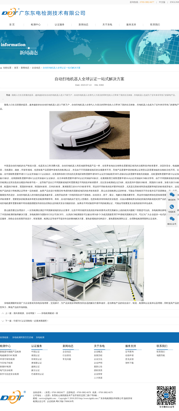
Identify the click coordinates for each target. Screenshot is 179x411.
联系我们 (155, 24)
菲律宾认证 (36, 359)
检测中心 (36, 24)
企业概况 (98, 352)
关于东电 (107, 24)
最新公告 (98, 367)
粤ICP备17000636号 (65, 401)
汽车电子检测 (6, 363)
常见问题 (67, 359)
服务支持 (131, 24)
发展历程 (98, 355)
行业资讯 (67, 355)
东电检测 (40, 337)
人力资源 (98, 378)
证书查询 (129, 352)
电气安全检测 (6, 370)
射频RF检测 (5, 367)
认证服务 (59, 24)
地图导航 (161, 355)
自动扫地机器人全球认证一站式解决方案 (61, 68)
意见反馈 (129, 359)
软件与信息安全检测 (9, 374)
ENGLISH (174, 2)
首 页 (12, 24)
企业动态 (36, 68)
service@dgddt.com (47, 398)
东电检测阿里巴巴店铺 (22, 337)
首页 (16, 68)
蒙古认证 (35, 370)
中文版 (162, 2)
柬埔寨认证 (36, 363)
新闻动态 (83, 24)
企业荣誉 (98, 374)
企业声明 (98, 363)
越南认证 (35, 367)
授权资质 (98, 370)
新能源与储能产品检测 (10, 352)
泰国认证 (35, 355)
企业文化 (98, 359)
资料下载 (129, 363)
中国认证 (35, 352)
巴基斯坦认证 (37, 374)
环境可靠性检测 (7, 359)
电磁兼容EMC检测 (8, 355)
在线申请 (129, 355)
